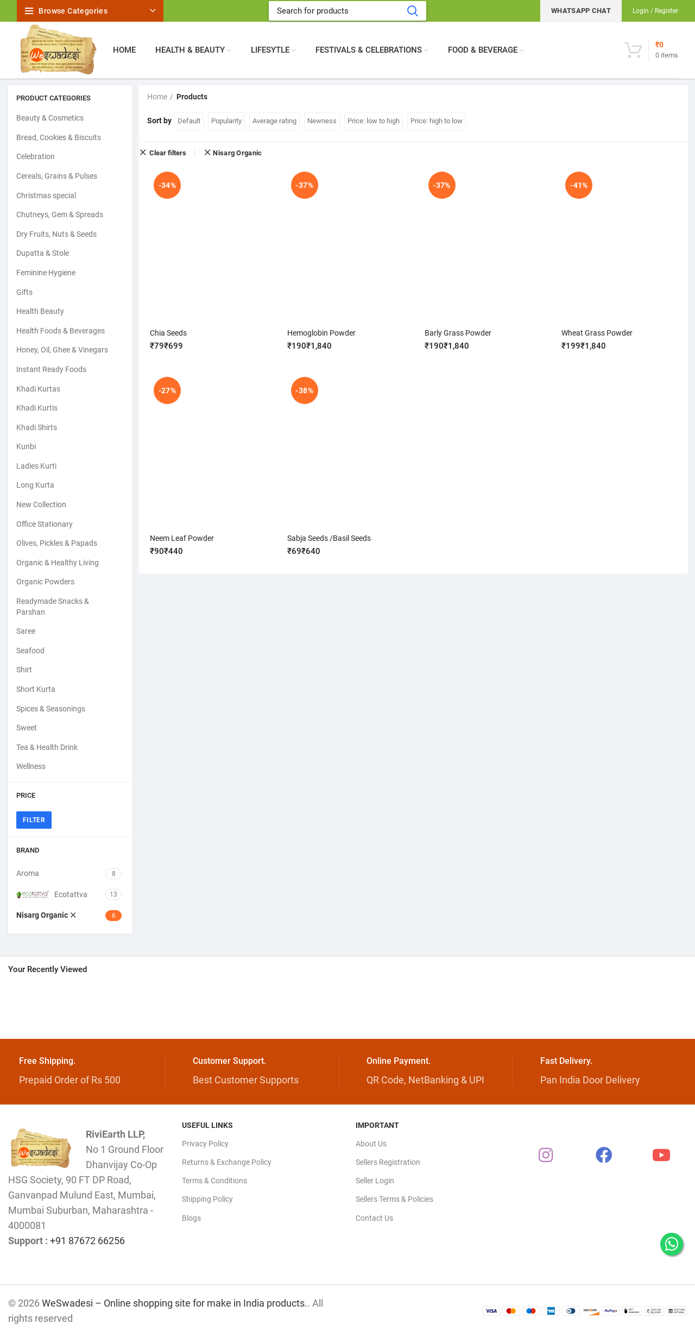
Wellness (31, 766)
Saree (25, 631)
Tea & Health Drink (47, 747)
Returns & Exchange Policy (226, 1162)
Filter (34, 820)
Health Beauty (40, 311)
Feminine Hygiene (45, 272)
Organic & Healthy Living (57, 562)
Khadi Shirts (36, 427)
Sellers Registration (388, 1162)
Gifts (24, 292)
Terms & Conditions (214, 1180)
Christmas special (46, 195)
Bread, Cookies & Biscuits (58, 137)
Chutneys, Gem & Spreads (59, 214)
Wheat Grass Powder (597, 333)
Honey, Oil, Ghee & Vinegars (62, 349)
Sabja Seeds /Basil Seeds (329, 537)
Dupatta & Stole (42, 253)
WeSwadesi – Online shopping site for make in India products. (174, 1303)
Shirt (24, 669)
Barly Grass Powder (458, 333)
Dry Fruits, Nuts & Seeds (56, 234)
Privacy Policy (205, 1143)
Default (189, 121)
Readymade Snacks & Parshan (52, 606)
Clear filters (167, 152)
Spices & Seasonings (50, 708)
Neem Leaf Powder (182, 537)
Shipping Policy (207, 1199)
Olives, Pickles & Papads (56, 543)
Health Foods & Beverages (60, 330)
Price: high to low (436, 121)
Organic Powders (45, 581)
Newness (322, 121)
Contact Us (374, 1218)
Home (157, 96)
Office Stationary (44, 524)
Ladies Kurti (36, 466)
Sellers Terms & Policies (394, 1199)
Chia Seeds (168, 333)
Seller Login (375, 1180)
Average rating (274, 121)
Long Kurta (35, 485)
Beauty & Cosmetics (50, 117)
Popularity (226, 121)
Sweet (26, 727)
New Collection (41, 504)
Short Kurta (35, 689)
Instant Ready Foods (51, 369)
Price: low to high (374, 121)
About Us (371, 1143)
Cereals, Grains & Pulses (56, 176)
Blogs (191, 1218)
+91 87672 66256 (87, 1240)
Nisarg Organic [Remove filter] (237, 152)
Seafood (30, 650)
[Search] (347, 11)
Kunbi (26, 446)
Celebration (35, 156)
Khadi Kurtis (37, 407)
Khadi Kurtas (38, 388)
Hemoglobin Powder (321, 333)
